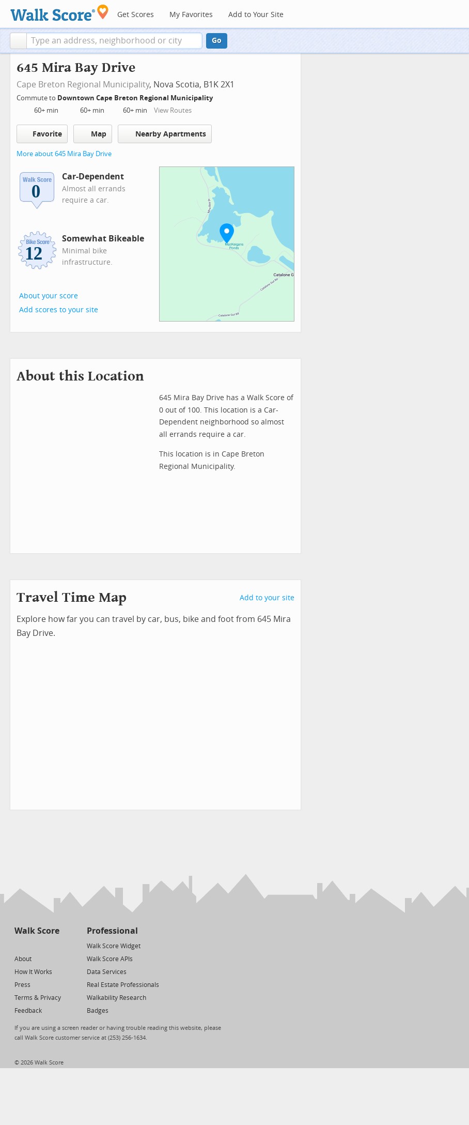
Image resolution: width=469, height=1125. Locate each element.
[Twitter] (20, 945)
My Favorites (191, 14)
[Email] (52, 945)
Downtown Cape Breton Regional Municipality (135, 98)
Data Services (107, 972)
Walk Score (36, 931)
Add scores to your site (58, 310)
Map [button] (92, 134)
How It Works (33, 972)
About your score (48, 296)
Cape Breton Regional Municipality (83, 84)
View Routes (173, 110)
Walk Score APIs (110, 959)
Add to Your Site (256, 14)
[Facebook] (36, 945)
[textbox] (114, 41)
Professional (112, 931)
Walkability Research (116, 997)
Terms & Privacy (37, 997)
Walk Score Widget (113, 946)
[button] (18, 41)
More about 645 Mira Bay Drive (64, 154)
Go (217, 40)
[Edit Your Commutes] (219, 96)
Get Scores (135, 14)
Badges (97, 1010)
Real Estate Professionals (123, 985)
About (23, 959)
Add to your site (267, 598)
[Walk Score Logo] (59, 12)
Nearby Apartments (164, 134)
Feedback (28, 1010)
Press (22, 985)
